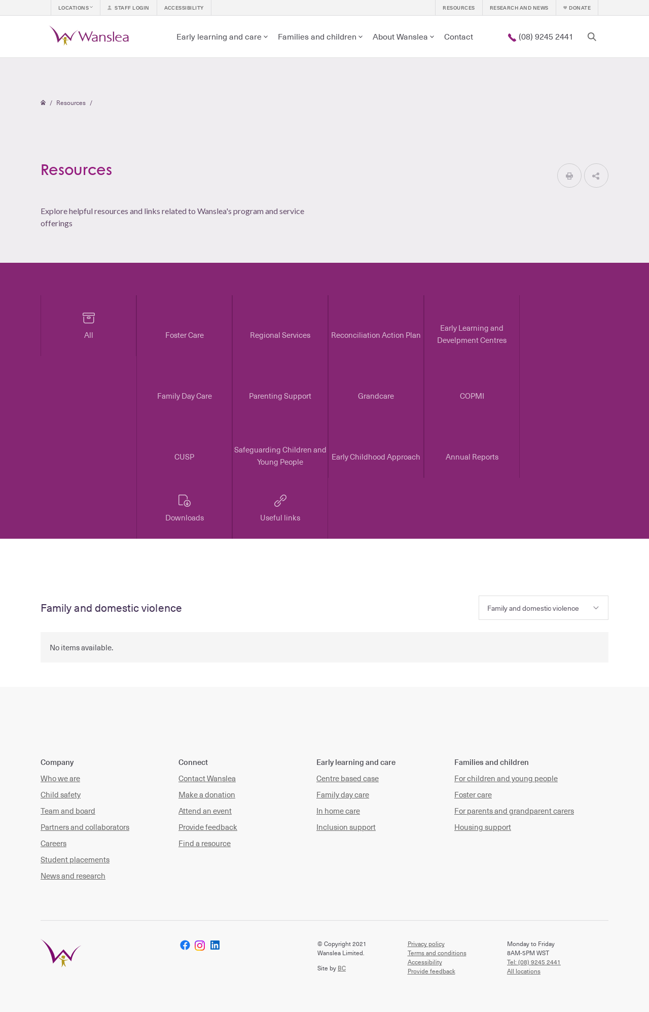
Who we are (60, 778)
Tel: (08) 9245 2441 (534, 961)
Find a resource (204, 843)
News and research (73, 875)
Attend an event (205, 810)
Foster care (473, 794)
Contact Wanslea (207, 778)
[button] (75, 7)
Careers (53, 843)
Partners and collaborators (85, 826)
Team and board (68, 810)
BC (342, 967)
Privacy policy (426, 943)
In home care (338, 810)
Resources (71, 102)
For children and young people (506, 778)
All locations (523, 970)
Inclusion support (346, 826)
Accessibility (425, 961)
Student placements (75, 859)
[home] (91, 36)
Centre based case (347, 778)
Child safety (61, 794)
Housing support (482, 826)
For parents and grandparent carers (514, 810)
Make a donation (206, 794)
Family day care (342, 794)
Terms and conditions (437, 952)
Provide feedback (207, 826)
